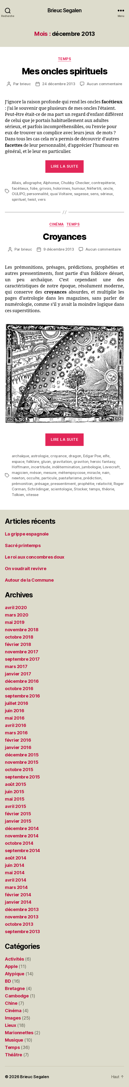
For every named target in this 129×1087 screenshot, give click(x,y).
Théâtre (13, 1054)
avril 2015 (15, 806)
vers (41, 199)
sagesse (81, 193)
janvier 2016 (18, 747)
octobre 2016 (19, 688)
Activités (14, 959)
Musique (14, 1040)
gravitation (62, 461)
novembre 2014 (22, 835)
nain (105, 472)
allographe (32, 182)
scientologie (61, 489)
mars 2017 (16, 666)
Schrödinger (38, 489)
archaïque (20, 456)
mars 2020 (16, 614)
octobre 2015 (19, 769)
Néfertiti (94, 188)
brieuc (25, 83)
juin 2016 (14, 710)
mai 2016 (15, 718)
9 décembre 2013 (58, 249)
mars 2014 (16, 887)
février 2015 (18, 813)
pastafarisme (70, 478)
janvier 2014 (18, 902)
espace (18, 461)
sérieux (106, 193)
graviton (81, 461)
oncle (108, 188)
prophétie (86, 483)
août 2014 (15, 857)
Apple (11, 966)
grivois (45, 188)
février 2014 (18, 894)
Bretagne (15, 988)
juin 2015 (14, 791)
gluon (46, 461)
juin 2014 (14, 865)
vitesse (32, 494)
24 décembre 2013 (58, 83)
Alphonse (51, 182)
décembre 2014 (22, 828)
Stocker (80, 489)
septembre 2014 (22, 850)
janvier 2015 (18, 821)
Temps (64, 59)
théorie (108, 489)
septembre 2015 (22, 776)
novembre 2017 (21, 651)
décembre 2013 (22, 909)
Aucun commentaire (104, 83)
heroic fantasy (102, 461)
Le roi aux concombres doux (34, 557)
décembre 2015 (22, 754)
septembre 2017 (22, 659)
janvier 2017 (18, 673)
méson (35, 472)
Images (13, 1017)
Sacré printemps (23, 545)
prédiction (92, 478)
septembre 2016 (22, 695)
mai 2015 (15, 799)
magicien (20, 472)
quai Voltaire (61, 193)
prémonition (22, 483)
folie (34, 188)
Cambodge (17, 995)
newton (18, 478)
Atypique (14, 973)
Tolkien (18, 494)
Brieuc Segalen (64, 10)
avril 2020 (16, 607)
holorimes (61, 188)
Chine (11, 1003)
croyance (58, 456)
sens (94, 193)
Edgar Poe (92, 456)
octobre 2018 (19, 637)
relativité (104, 483)
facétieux (20, 188)
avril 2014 (15, 880)
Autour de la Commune (29, 580)
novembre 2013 (22, 916)
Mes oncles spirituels (64, 71)
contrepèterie (103, 182)
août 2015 (15, 784)
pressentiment (63, 483)
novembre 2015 (22, 762)
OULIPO (18, 193)
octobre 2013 (19, 924)
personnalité (37, 193)
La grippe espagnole (27, 534)
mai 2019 (15, 622)
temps (94, 489)
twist (31, 199)
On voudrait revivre (25, 568)
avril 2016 (15, 725)
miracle (93, 472)
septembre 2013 (22, 931)
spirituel (19, 199)
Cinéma (56, 224)
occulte (32, 478)
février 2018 (18, 644)
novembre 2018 (22, 629)
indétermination (66, 467)
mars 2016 (16, 732)
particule (49, 478)
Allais (16, 182)
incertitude (40, 467)
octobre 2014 (19, 843)
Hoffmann (20, 467)
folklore (32, 461)
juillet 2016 (16, 703)
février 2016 (18, 740)
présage (42, 483)
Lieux (10, 1025)
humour (78, 188)
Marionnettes (19, 1032)
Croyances (64, 236)
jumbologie (91, 467)
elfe (106, 456)
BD (8, 981)
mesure (49, 472)
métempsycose (71, 472)
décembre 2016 (22, 681)
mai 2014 (15, 872)
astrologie (39, 456)
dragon (75, 456)
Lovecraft (111, 467)
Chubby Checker (75, 182)
